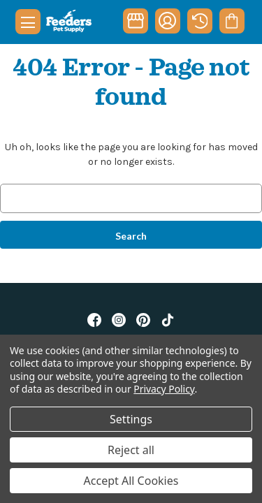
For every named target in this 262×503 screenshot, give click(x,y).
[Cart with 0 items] (232, 21)
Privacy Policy (163, 388)
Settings (131, 419)
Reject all (131, 450)
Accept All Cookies (131, 480)
